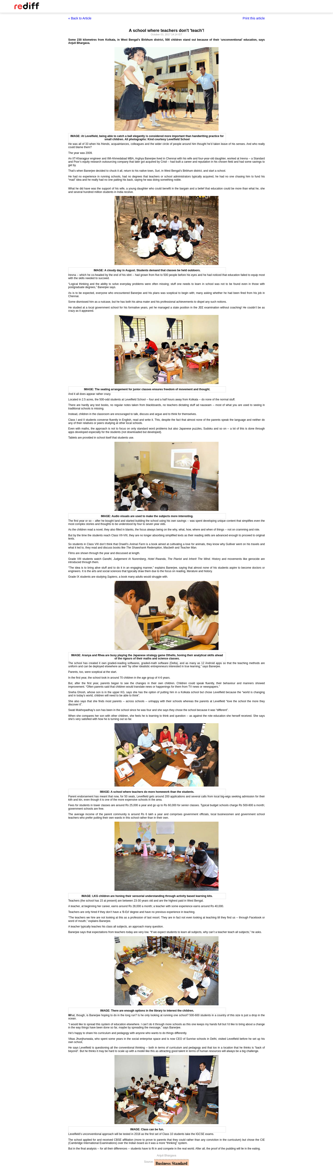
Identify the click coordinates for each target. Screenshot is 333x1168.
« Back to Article (79, 18)
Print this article (254, 18)
